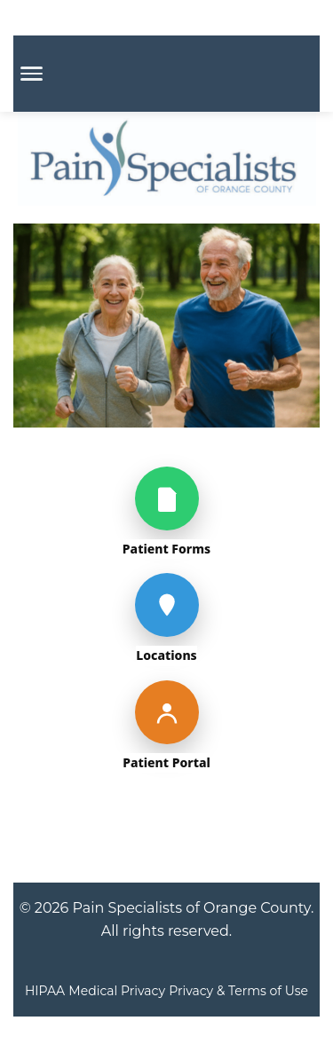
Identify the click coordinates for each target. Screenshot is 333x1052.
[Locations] (167, 605)
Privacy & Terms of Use (238, 991)
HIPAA (45, 991)
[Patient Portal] (167, 712)
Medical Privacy (116, 991)
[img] (166, 453)
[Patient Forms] (167, 498)
